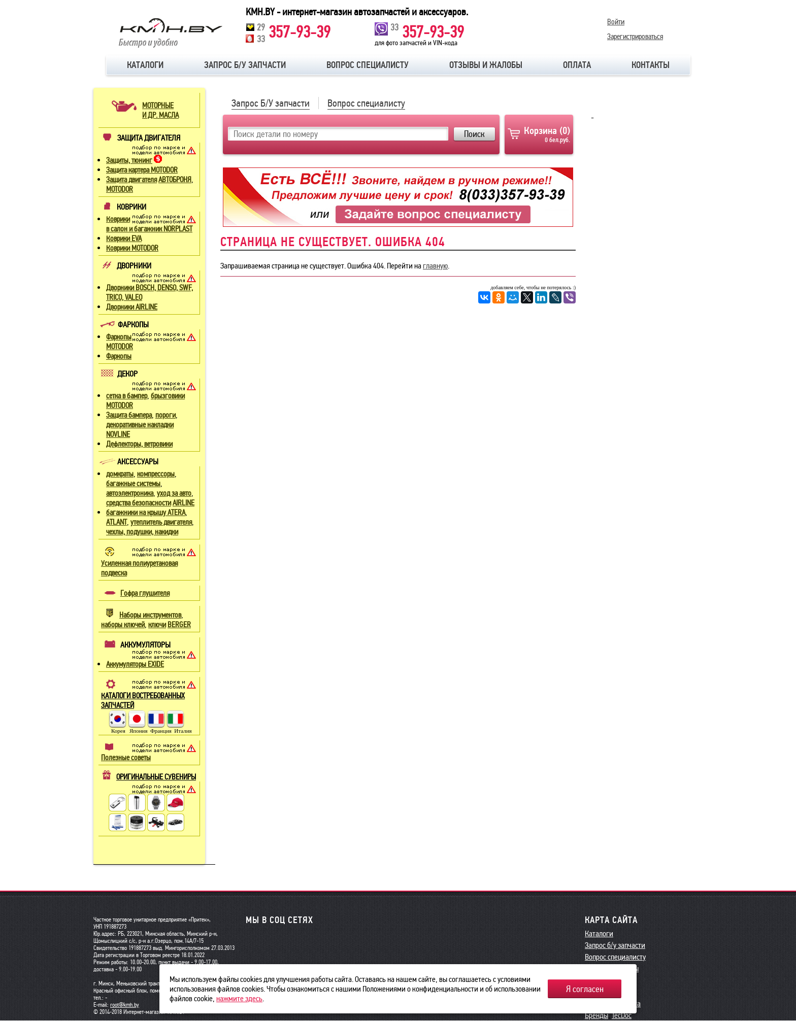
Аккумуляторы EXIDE (135, 664)
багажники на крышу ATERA (145, 512)
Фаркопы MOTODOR (119, 341)
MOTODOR (119, 189)
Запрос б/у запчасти (245, 65)
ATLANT (116, 522)
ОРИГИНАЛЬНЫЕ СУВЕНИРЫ (156, 776)
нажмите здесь (239, 998)
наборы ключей (123, 624)
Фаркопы (118, 356)
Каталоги (145, 65)
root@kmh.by (124, 1004)
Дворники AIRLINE (131, 307)
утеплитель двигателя (161, 522)
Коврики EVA (124, 238)
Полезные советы (126, 757)
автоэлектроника (129, 493)
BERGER (179, 624)
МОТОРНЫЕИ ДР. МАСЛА (160, 110)
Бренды (596, 1015)
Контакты (651, 65)
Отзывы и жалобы (485, 65)
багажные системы (133, 483)
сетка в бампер (126, 395)
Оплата (577, 65)
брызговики (168, 395)
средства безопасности (138, 502)
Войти (615, 21)
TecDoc (622, 1015)
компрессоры (156, 474)
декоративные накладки (140, 424)
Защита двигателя (131, 179)
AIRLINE (183, 502)
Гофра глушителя (145, 593)
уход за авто (174, 493)
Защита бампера (129, 415)
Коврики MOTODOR (132, 248)
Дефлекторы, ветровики (139, 444)
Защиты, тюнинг (129, 160)
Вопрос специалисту (367, 65)
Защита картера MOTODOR (142, 170)
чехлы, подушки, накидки (142, 531)
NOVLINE (118, 434)
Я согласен (585, 989)
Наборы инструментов (150, 615)
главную (435, 265)
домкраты (120, 474)
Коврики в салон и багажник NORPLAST (149, 224)
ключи (157, 624)
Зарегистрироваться (635, 36)
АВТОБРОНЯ (174, 179)
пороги (165, 415)
